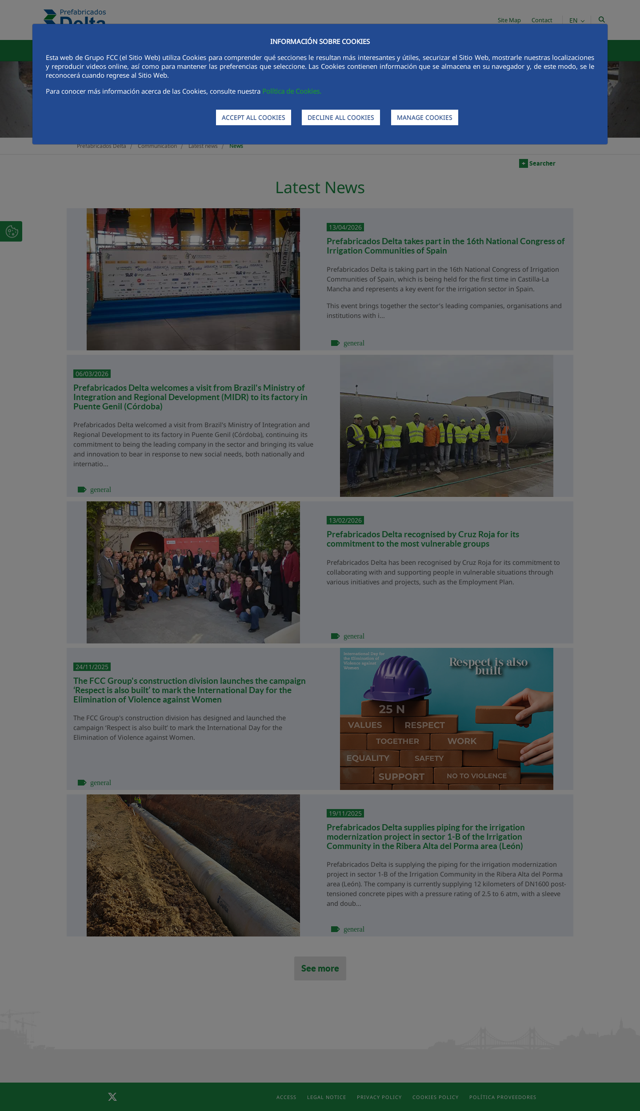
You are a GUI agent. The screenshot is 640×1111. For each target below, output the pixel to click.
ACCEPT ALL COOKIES (253, 117)
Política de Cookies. (291, 91)
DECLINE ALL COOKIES (341, 117)
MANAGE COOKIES (424, 117)
